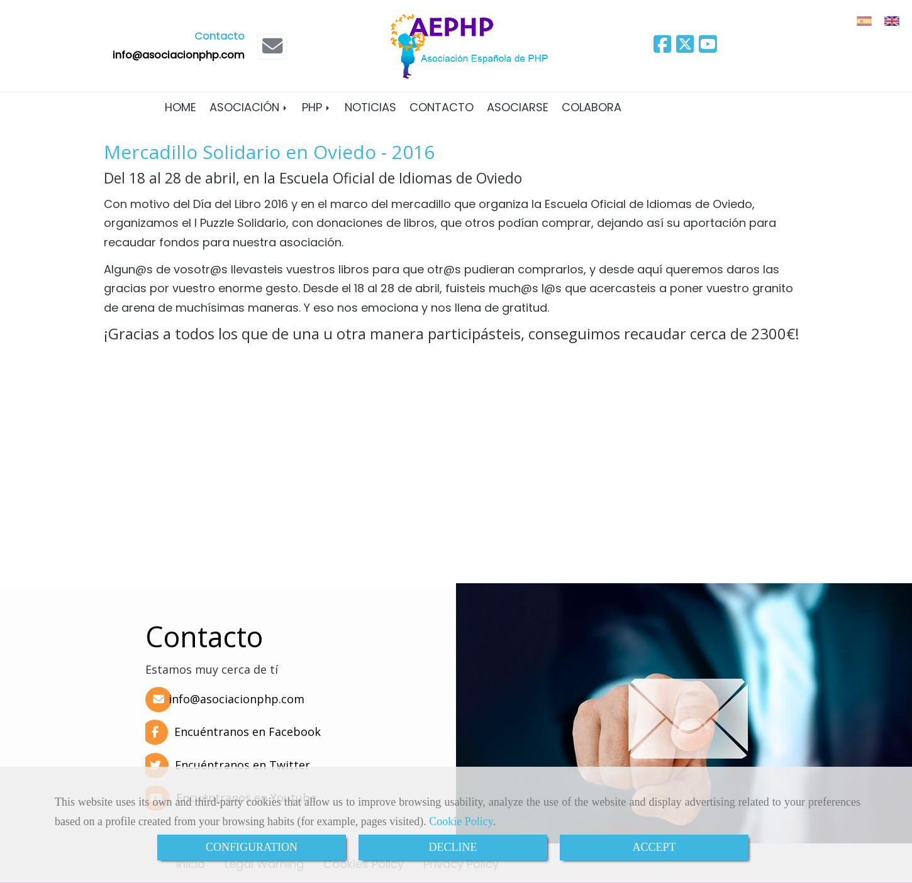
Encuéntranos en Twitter (226, 764)
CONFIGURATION (252, 847)
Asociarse (517, 107)
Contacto (441, 107)
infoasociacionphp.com (179, 55)
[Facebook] (662, 48)
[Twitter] (685, 48)
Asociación (249, 107)
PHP (316, 107)
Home (180, 107)
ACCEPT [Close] (654, 847)
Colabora (591, 107)
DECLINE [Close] (453, 847)
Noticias (370, 107)
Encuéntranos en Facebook (231, 731)
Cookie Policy (460, 821)
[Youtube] (707, 48)
